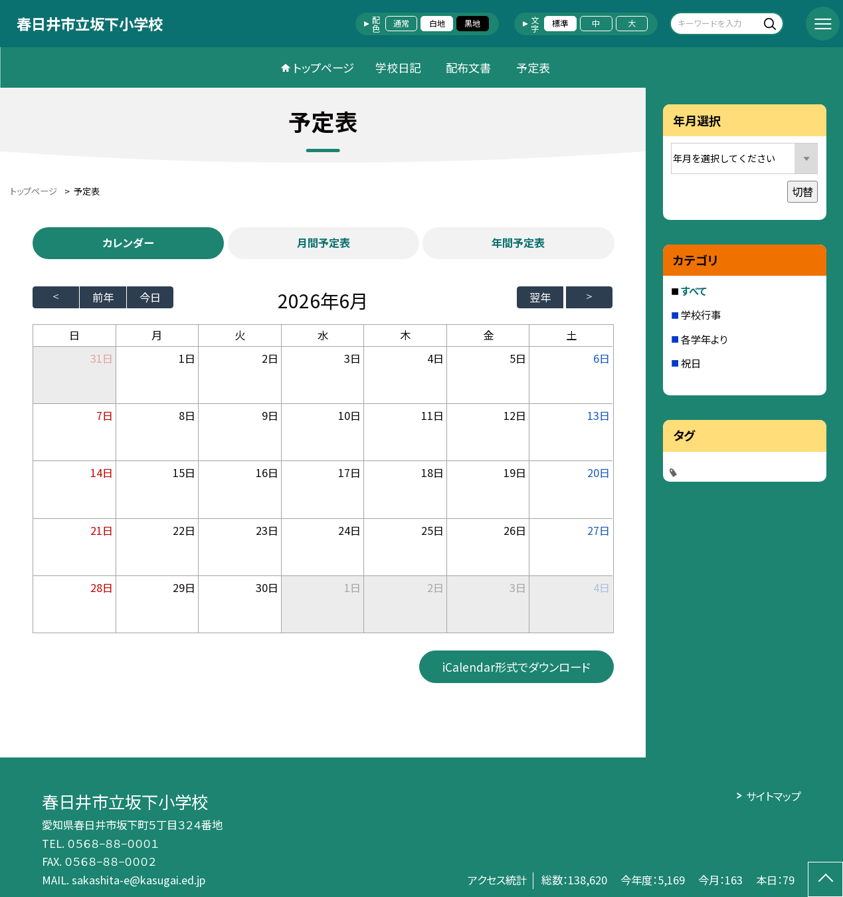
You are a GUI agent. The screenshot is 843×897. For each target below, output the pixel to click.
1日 (187, 358)
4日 (435, 358)
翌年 (540, 297)
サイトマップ (773, 796)
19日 (515, 472)
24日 (349, 530)
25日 (432, 530)
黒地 (472, 23)
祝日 (691, 362)
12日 (515, 415)
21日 (101, 530)
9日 (270, 415)
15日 (184, 472)
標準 (560, 23)
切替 (802, 191)
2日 (270, 358)
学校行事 (701, 314)
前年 (103, 297)
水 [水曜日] (323, 335)
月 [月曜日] (156, 335)
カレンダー (128, 242)
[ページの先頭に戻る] (825, 879)
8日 (187, 415)
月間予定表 (323, 242)
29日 (184, 587)
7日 (104, 415)
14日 (101, 472)
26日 (515, 530)
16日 (267, 472)
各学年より (704, 339)
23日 (267, 530)
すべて (694, 290)
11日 (432, 415)
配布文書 (468, 67)
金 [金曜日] (488, 335)
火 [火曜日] (239, 335)
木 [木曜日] (405, 335)
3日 (352, 358)
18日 (432, 472)
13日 (598, 415)
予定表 (533, 67)
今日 (150, 297)
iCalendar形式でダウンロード (516, 666)
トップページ (323, 67)
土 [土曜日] (571, 335)
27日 (598, 530)
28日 (101, 587)
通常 (401, 23)
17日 (349, 472)
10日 (349, 415)
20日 (598, 472)
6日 (601, 358)
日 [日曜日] (74, 335)
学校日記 (398, 67)
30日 (267, 587)
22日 (184, 530)
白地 (437, 23)
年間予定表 (518, 242)
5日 (518, 358)
